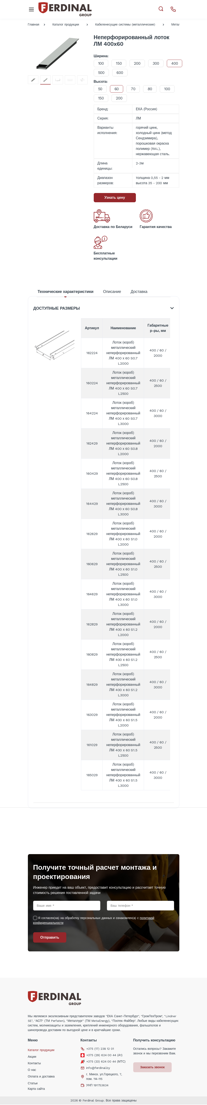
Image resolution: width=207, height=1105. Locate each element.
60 (117, 88)
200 (138, 63)
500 (120, 72)
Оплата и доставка (41, 1077)
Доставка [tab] (139, 291)
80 (151, 88)
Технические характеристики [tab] (65, 291)
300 (157, 63)
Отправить (49, 938)
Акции (32, 1057)
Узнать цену (114, 197)
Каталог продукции (65, 24)
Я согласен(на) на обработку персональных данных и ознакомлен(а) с (93, 921)
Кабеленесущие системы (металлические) (125, 24)
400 (101, 72)
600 (140, 72)
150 (119, 63)
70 (134, 88)
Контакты (34, 1063)
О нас (32, 1070)
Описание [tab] (112, 291)
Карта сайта (36, 1089)
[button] (161, 9)
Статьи (33, 1083)
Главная (33, 24)
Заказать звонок (152, 1067)
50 (100, 88)
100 (101, 63)
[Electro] (65, 9)
